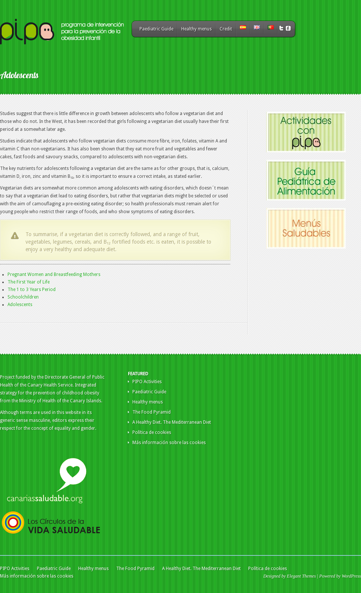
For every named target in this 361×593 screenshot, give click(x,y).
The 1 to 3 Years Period (32, 289)
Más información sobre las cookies (169, 442)
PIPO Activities (147, 381)
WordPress (351, 576)
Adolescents (20, 304)
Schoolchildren (23, 297)
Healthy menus (196, 29)
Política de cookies (151, 432)
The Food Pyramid (151, 412)
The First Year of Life (29, 282)
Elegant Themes (301, 576)
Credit (226, 29)
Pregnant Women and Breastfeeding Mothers (54, 274)
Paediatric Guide (156, 29)
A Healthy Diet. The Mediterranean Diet (171, 422)
